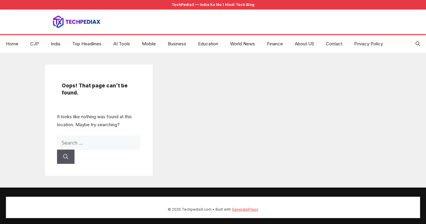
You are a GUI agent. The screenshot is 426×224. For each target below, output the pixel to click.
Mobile (149, 44)
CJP (34, 44)
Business (177, 44)
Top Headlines (87, 44)
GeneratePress (245, 209)
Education (208, 44)
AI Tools (121, 44)
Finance (275, 44)
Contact (334, 44)
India (55, 44)
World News (242, 44)
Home (12, 44)
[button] (418, 44)
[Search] (66, 157)
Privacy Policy (368, 44)
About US (304, 44)
